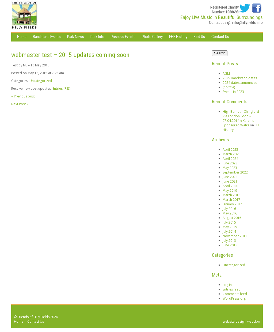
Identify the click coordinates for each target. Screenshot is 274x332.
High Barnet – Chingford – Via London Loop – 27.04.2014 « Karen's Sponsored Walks (242, 118)
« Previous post (23, 96)
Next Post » (19, 104)
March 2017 (231, 199)
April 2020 (230, 186)
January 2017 (232, 204)
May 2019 (230, 190)
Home (21, 36)
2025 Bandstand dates (240, 78)
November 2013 (235, 236)
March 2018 (231, 195)
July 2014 (229, 231)
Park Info (97, 36)
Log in (227, 284)
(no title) (229, 87)
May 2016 (230, 213)
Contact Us (220, 36)
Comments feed (235, 294)
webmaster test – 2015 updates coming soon (70, 55)
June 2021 (230, 181)
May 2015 (230, 227)
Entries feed (232, 289)
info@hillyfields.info (247, 22)
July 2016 (229, 208)
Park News (75, 36)
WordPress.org (234, 298)
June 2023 (230, 163)
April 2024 (230, 158)
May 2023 (230, 167)
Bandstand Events (47, 36)
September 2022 (235, 172)
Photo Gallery (152, 36)
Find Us (199, 36)
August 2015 (232, 218)
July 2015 (229, 222)
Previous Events (123, 36)
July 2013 (229, 240)
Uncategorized (40, 80)
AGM (226, 73)
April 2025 (230, 149)
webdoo (253, 321)
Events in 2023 (233, 91)
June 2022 (230, 177)
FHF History (178, 36)
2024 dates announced (240, 82)
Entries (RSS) (61, 88)
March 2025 (231, 154)
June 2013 (230, 245)
